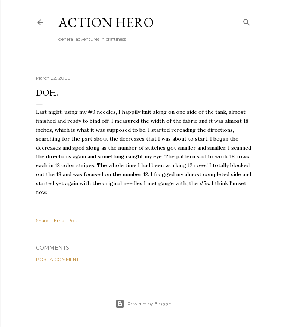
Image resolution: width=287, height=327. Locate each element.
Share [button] (42, 220)
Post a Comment (57, 259)
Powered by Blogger (143, 303)
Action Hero (106, 22)
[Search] (246, 20)
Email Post (65, 220)
